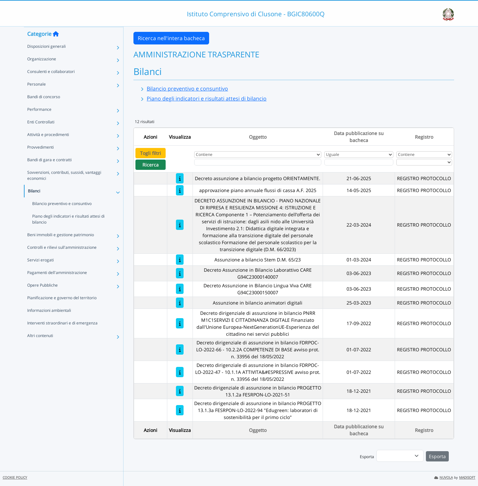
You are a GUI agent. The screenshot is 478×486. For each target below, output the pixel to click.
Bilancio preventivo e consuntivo (62, 216)
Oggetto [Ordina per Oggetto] (258, 137)
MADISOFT (467, 477)
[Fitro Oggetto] (257, 162)
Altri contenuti (40, 348)
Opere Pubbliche (42, 298)
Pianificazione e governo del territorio (62, 310)
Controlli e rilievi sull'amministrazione (62, 260)
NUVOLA (443, 477)
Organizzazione (41, 72)
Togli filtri (150, 153)
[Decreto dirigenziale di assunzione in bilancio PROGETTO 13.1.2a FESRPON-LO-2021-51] (180, 391)
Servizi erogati (40, 273)
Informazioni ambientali (49, 323)
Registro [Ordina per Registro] (424, 137)
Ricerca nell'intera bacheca (171, 38)
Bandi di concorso (43, 109)
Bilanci (34, 204)
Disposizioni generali (46, 59)
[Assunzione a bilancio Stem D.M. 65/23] (180, 259)
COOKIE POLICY (15, 477)
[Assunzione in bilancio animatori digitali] (180, 303)
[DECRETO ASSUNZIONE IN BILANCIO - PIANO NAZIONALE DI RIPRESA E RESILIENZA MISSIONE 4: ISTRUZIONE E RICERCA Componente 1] (180, 225)
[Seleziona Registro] (424, 162)
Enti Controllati (40, 135)
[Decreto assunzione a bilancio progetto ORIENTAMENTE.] (180, 178)
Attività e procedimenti (48, 147)
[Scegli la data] (358, 162)
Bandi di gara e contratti (49, 172)
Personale (36, 97)
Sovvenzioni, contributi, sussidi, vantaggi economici (64, 188)
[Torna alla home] (56, 46)
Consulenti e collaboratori (51, 84)
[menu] (400, 456)
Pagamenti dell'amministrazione (57, 285)
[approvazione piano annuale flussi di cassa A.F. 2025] (180, 190)
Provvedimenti (40, 160)
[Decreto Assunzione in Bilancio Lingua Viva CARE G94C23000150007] (180, 289)
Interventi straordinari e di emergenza (62, 336)
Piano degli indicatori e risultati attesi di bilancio (68, 232)
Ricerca (150, 165)
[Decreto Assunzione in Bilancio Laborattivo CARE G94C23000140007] (180, 273)
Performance (39, 122)
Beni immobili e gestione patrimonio (60, 247)
